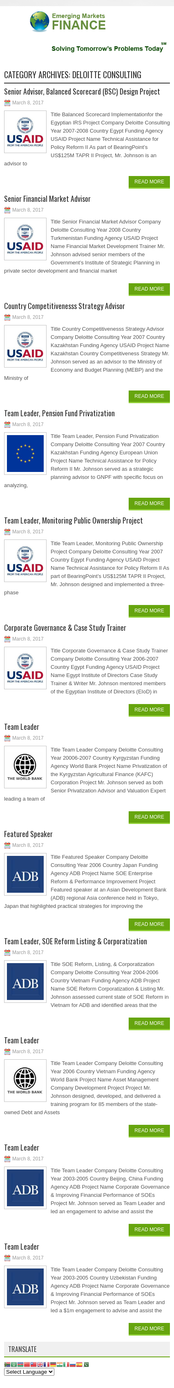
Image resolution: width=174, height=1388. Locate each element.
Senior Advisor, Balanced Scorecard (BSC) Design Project (82, 91)
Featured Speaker (28, 833)
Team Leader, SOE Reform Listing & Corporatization (75, 941)
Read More (149, 182)
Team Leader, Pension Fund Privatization (59, 413)
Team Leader (21, 726)
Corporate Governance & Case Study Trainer (65, 627)
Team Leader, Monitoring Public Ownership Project (73, 520)
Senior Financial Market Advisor (47, 198)
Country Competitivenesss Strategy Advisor (64, 305)
